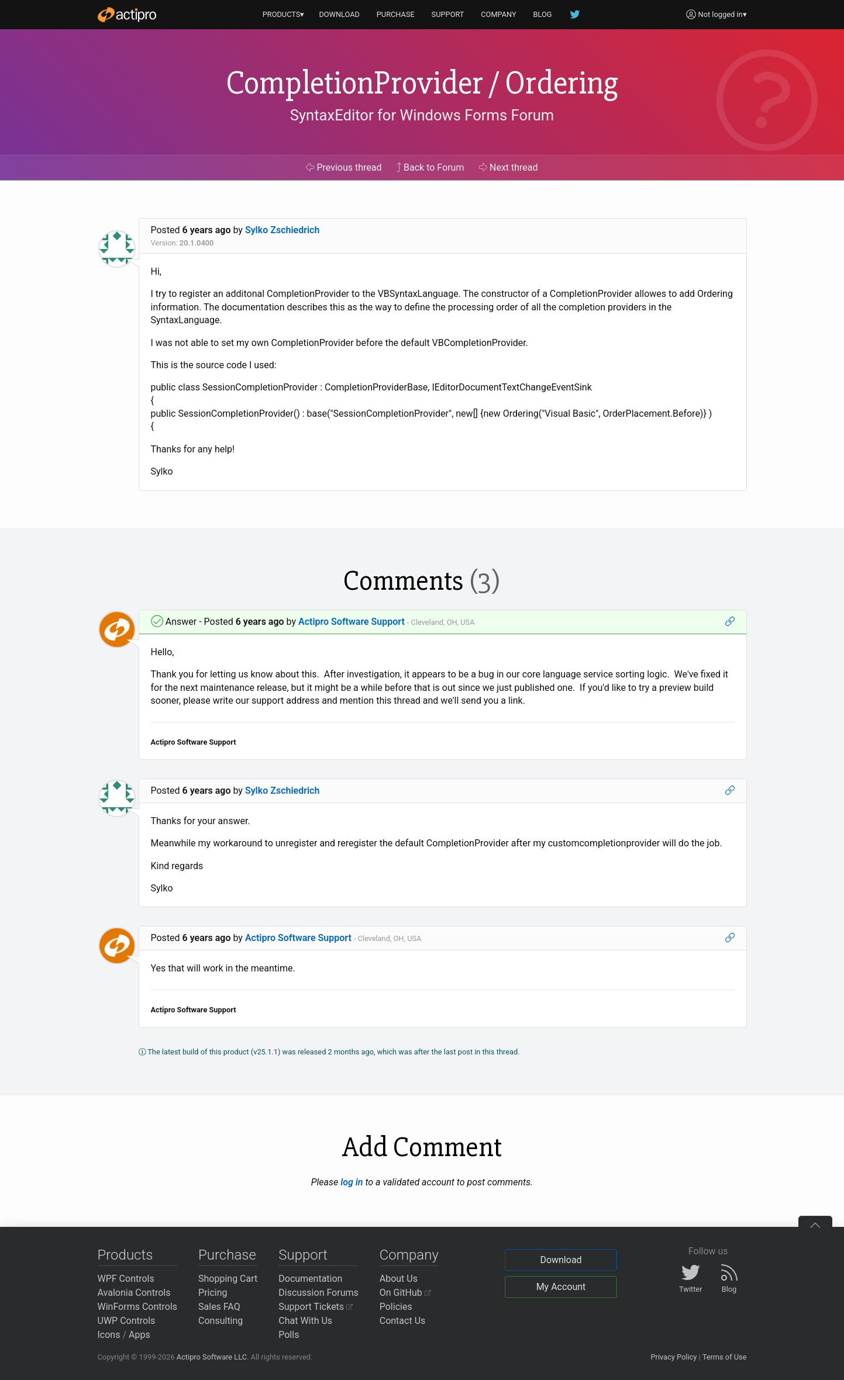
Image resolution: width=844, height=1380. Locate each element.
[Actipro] (127, 14)
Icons (109, 1334)
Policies (396, 1306)
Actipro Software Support (351, 621)
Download (560, 1259)
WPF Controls (126, 1278)
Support (303, 1255)
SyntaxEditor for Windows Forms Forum (422, 115)
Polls (288, 1334)
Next (508, 167)
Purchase (227, 1255)
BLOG (542, 14)
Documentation (310, 1278)
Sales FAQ (219, 1306)
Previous (343, 167)
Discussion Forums (318, 1292)
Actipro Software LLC (212, 1357)
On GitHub (405, 1292)
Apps (139, 1334)
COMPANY (498, 14)
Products (125, 1255)
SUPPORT (448, 14)
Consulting (220, 1320)
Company (409, 1255)
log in (351, 1182)
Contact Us (403, 1320)
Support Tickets (315, 1306)
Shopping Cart (227, 1278)
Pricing (213, 1292)
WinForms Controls (138, 1306)
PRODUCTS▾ (284, 14)
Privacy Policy (673, 1357)
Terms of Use (724, 1357)
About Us (399, 1278)
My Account (561, 1286)
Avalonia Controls (134, 1292)
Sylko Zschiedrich (282, 230)
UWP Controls (127, 1320)
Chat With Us (305, 1320)
